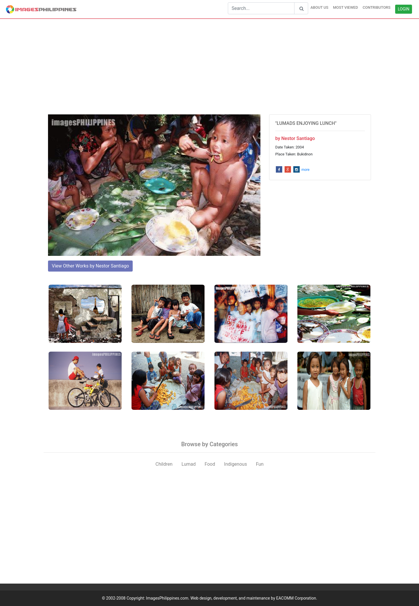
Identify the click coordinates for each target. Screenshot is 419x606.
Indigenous (235, 464)
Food (210, 464)
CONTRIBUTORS (376, 7)
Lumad (189, 464)
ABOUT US (319, 7)
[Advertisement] (209, 66)
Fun (259, 464)
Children (164, 464)
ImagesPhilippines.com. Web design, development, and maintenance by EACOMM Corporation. (231, 598)
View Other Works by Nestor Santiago (90, 266)
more (305, 170)
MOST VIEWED (345, 7)
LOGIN (403, 9)
